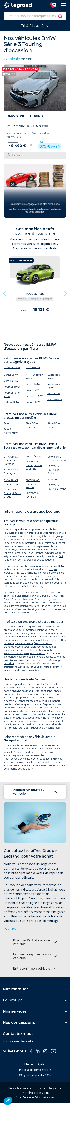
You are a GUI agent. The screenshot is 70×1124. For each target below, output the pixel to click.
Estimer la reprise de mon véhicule (32, 956)
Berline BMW (33, 384)
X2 (48, 432)
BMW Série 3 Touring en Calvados (11, 460)
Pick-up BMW (11, 402)
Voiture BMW (33, 367)
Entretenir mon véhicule (31, 968)
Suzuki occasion (43, 643)
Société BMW (54, 399)
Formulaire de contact (19, 1041)
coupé (48, 559)
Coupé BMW (33, 402)
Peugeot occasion (34, 653)
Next (65, 292)
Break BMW (32, 390)
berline (21, 559)
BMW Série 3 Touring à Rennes (33, 484)
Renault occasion (13, 653)
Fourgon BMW (12, 386)
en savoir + (11, 929)
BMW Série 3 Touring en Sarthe (54, 470)
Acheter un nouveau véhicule (28, 791)
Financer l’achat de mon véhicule (31, 942)
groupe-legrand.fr (47, 758)
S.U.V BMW (53, 393)
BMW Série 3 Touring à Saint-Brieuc (12, 493)
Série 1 (7, 423)
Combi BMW (11, 380)
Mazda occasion (24, 643)
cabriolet (39, 559)
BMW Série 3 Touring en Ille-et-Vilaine (34, 465)
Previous (5, 292)
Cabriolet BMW (34, 396)
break (30, 559)
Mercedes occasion (37, 660)
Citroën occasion (50, 640)
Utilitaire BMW (12, 367)
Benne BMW (11, 374)
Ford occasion (32, 640)
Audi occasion (17, 660)
